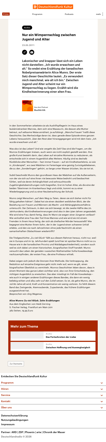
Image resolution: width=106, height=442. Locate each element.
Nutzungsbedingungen (14, 419)
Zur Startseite (16, 364)
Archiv (27, 27)
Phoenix (30, 432)
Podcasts (69, 14)
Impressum (8, 424)
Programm (37, 14)
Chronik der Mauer (54, 432)
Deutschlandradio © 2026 (16, 436)
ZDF (21, 432)
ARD (14, 432)
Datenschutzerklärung (14, 415)
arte (39, 432)
